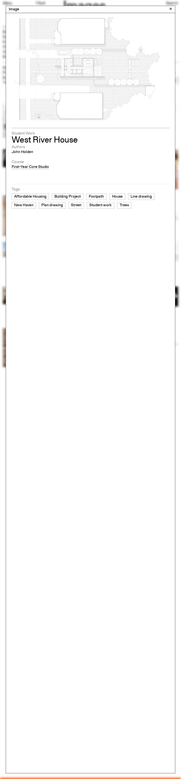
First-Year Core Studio (30, 167)
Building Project (67, 197)
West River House (45, 140)
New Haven (23, 205)
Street (76, 205)
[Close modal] (170, 9)
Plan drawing (52, 205)
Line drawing (141, 197)
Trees (124, 205)
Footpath (96, 197)
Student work (100, 205)
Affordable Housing (30, 197)
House (117, 197)
